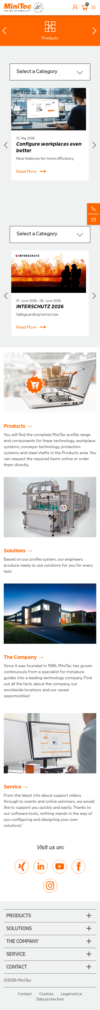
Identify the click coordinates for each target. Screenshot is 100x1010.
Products (14, 426)
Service (12, 786)
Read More (31, 171)
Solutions (15, 550)
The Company (20, 657)
